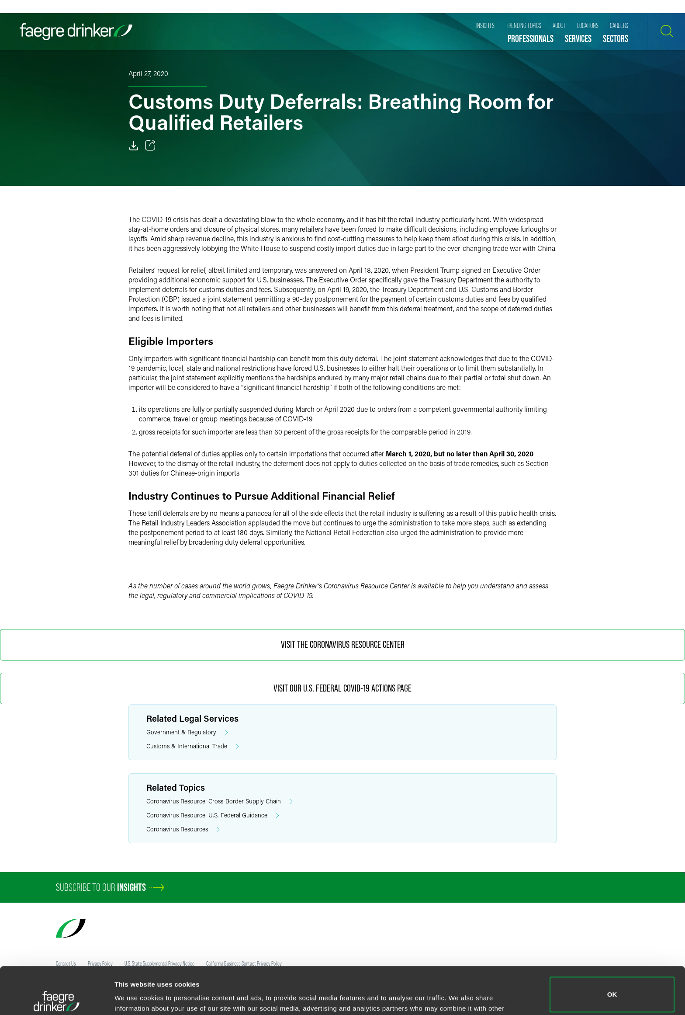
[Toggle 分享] (150, 145)
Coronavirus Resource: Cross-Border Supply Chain (219, 801)
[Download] (133, 145)
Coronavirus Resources (183, 829)
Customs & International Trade (192, 746)
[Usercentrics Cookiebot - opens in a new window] (56, 998)
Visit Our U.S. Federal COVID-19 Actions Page (342, 688)
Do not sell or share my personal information (612, 986)
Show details (134, 996)
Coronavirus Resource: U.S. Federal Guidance (212, 815)
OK (612, 947)
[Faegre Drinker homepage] (76, 31)
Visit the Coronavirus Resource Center (343, 644)
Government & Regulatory (187, 732)
